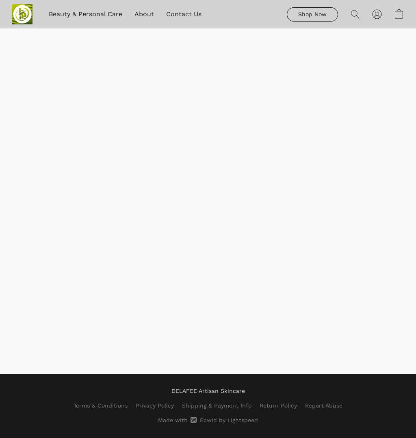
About (144, 14)
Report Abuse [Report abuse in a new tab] (323, 405)
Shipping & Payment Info (216, 405)
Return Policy (278, 405)
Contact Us (184, 14)
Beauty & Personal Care (85, 14)
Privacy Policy (155, 405)
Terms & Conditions (101, 405)
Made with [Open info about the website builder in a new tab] (208, 420)
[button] (22, 14)
